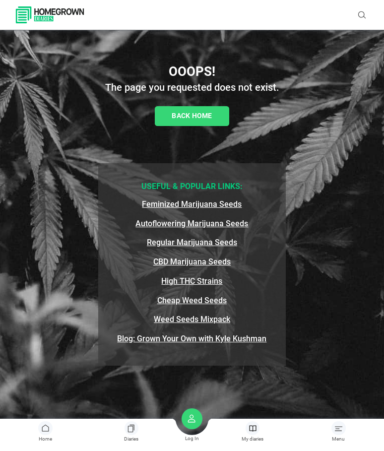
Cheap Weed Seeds (192, 300)
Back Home (192, 116)
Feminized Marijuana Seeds (192, 204)
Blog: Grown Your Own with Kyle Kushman (191, 338)
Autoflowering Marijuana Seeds (191, 223)
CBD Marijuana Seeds (192, 261)
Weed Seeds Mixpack (192, 319)
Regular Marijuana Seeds (192, 242)
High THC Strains (191, 281)
